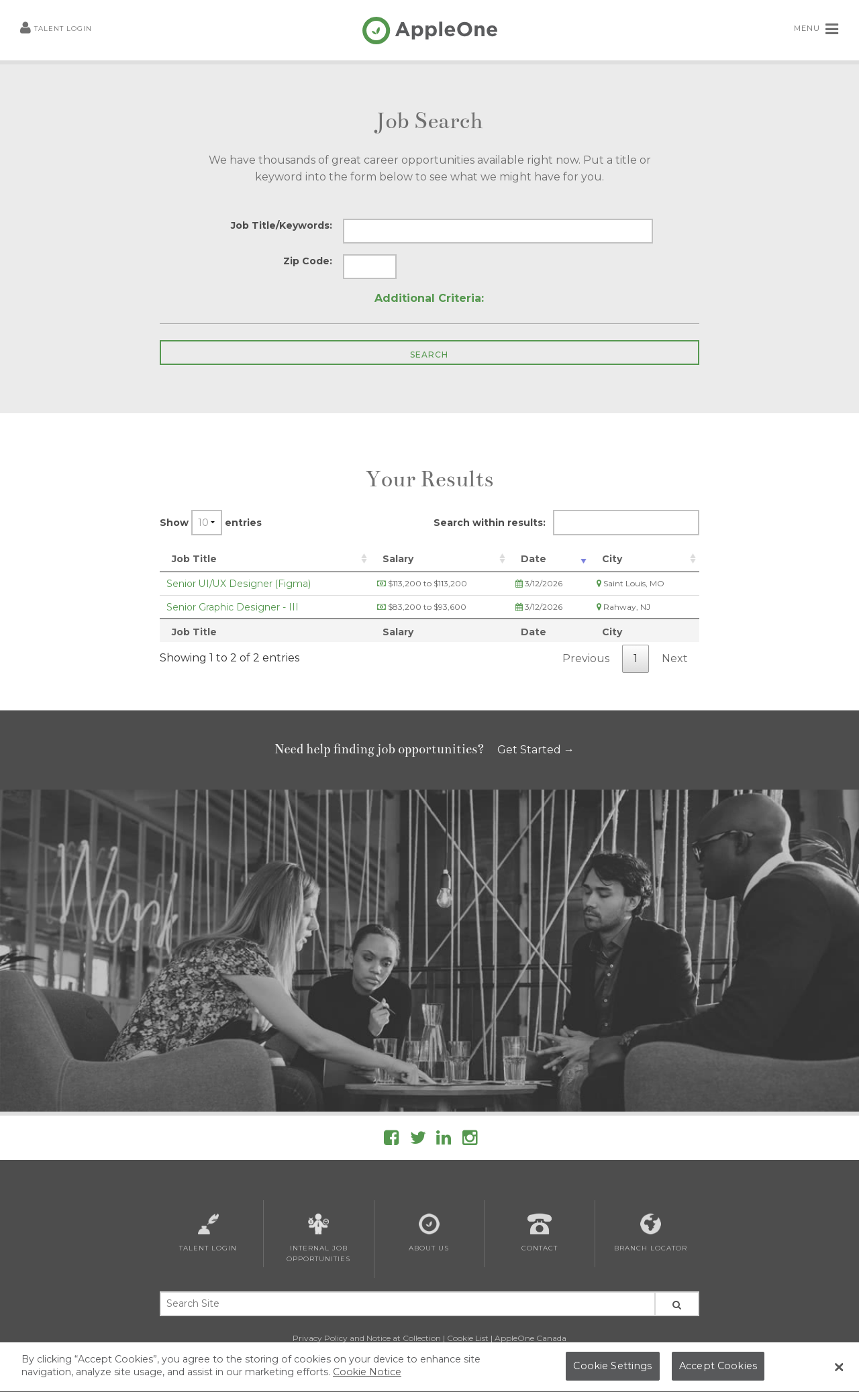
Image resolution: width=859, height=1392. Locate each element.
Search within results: (566, 522)
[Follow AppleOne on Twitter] (418, 1140)
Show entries (211, 522)
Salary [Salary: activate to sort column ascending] (398, 559)
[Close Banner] (839, 1370)
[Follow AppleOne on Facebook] (391, 1140)
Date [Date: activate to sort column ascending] (533, 559)
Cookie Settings (612, 1370)
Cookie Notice (367, 1376)
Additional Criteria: (429, 298)
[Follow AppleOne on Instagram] (469, 1140)
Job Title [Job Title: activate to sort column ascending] (194, 559)
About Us (429, 1233)
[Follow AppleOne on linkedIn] (443, 1140)
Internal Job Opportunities (318, 1238)
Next (675, 658)
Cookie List (468, 1338)
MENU (816, 28)
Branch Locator (650, 1233)
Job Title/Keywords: (281, 225)
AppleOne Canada (530, 1338)
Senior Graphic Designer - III (232, 607)
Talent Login (56, 29)
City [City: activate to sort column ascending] (612, 559)
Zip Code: (307, 261)
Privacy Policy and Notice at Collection (367, 1338)
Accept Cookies (718, 1370)
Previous (585, 658)
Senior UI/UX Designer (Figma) (238, 583)
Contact (539, 1233)
